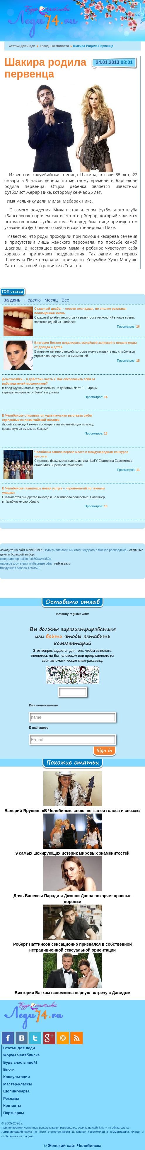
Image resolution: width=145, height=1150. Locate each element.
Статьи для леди (22, 46)
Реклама (11, 1098)
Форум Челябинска (21, 1055)
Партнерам (13, 1113)
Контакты (12, 1105)
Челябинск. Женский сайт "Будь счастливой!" (41, 22)
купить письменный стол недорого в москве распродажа (86, 550)
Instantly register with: (72, 614)
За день (12, 299)
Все (65, 299)
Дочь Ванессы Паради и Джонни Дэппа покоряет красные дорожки (72, 898)
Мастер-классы (17, 1084)
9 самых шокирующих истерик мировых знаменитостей (72, 853)
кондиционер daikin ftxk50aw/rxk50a (25, 558)
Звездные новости (54, 46)
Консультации (16, 1077)
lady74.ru (105, 1127)
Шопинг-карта (16, 1091)
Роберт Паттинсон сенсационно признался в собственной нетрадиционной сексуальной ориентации (72, 947)
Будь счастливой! (20, 1062)
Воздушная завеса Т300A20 (20, 568)
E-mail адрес (38, 727)
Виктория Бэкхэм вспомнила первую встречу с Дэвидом (72, 992)
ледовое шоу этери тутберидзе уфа (26, 563)
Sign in (104, 750)
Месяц (51, 299)
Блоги (9, 1069)
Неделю (32, 299)
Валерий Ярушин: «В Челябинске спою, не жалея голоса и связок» (72, 810)
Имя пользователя (43, 705)
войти (54, 636)
